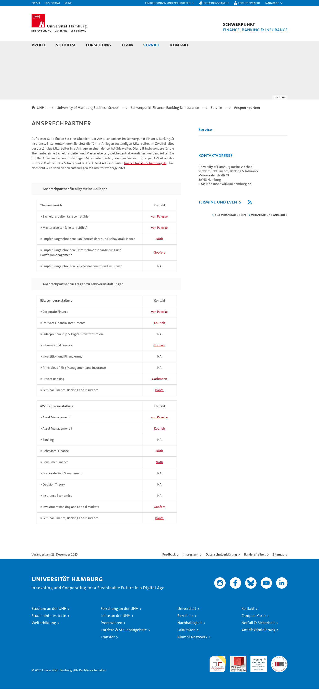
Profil (39, 44)
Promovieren (111, 633)
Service (151, 44)
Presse (36, 3)
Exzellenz (185, 626)
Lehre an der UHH (115, 626)
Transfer (108, 647)
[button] (170, 3)
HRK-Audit (257, 668)
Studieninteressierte (49, 626)
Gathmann (159, 389)
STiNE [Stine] (68, 3)
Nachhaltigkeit (189, 633)
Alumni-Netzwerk (192, 647)
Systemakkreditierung (279, 668)
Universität (186, 618)
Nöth (159, 249)
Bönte (159, 400)
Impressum (191, 565)
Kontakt (179, 44)
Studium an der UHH (49, 618)
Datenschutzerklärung (221, 565)
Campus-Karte (253, 626)
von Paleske (159, 227)
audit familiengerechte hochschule (217, 672)
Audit (234, 668)
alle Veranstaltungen (230, 225)
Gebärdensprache (216, 3)
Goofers (159, 263)
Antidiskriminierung (258, 640)
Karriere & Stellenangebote (124, 640)
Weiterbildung (44, 633)
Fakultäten (186, 640)
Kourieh (159, 333)
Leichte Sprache (249, 3)
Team (127, 44)
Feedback (169, 565)
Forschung (98, 44)
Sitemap (278, 565)
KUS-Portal (52, 3)
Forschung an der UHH (119, 618)
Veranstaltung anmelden (269, 225)
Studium (65, 44)
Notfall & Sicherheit (258, 633)
